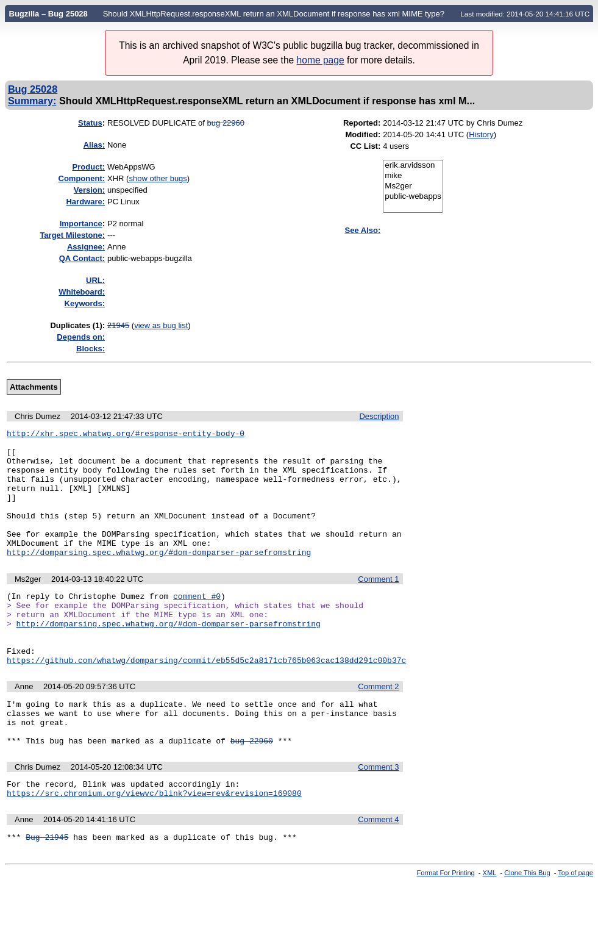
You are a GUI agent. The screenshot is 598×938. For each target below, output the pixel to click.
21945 (118, 325)
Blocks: (90, 348)
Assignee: (86, 246)
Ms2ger (413, 186)
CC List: (365, 146)
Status (90, 122)
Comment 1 (378, 604)
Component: (82, 178)
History (481, 134)
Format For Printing (446, 927)
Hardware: (85, 201)
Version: (89, 190)
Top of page (575, 927)
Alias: (94, 144)
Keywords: (85, 303)
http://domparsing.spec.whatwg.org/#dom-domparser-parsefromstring (159, 577)
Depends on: (81, 337)
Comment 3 (378, 816)
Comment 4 (378, 872)
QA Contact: (82, 258)
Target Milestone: (72, 235)
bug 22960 (225, 122)
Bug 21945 (47, 891)
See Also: (363, 230)
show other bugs (158, 178)
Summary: (32, 100)
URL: (95, 280)
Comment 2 (378, 726)
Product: (89, 166)
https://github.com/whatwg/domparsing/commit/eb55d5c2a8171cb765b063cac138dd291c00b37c (206, 700)
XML (490, 927)
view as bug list (161, 325)
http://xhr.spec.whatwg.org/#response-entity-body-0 (125, 434)
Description (379, 416)
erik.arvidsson (413, 165)
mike (413, 176)
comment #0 (197, 623)
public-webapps (413, 197)
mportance (81, 223)
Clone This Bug (527, 927)
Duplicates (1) (76, 325)
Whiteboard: (82, 291)
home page (320, 60)
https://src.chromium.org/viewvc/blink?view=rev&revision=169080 (154, 845)
